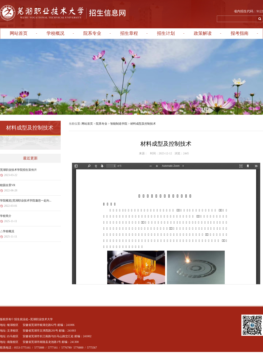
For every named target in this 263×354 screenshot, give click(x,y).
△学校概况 (7, 231)
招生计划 (166, 33)
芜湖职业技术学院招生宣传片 (18, 169)
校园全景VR (7, 185)
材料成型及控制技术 (143, 123)
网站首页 (19, 33)
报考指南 (239, 33)
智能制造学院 (118, 123)
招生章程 (129, 33)
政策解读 (203, 33)
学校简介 (5, 215)
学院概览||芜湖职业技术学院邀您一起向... (25, 200)
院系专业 (92, 33)
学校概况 (55, 33)
